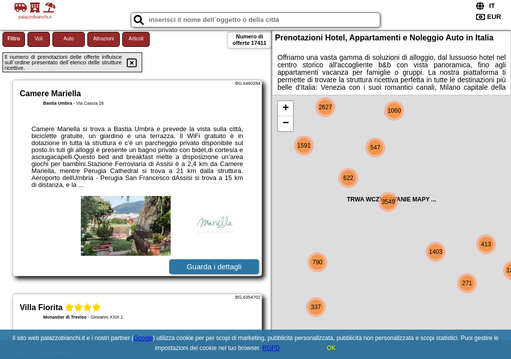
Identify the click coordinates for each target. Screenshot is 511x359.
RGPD (271, 348)
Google (143, 338)
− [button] (285, 123)
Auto (68, 38)
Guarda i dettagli (214, 266)
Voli (38, 38)
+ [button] (285, 108)
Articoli (135, 38)
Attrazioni (103, 38)
